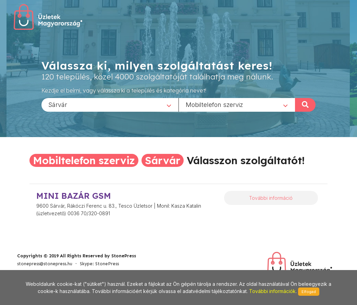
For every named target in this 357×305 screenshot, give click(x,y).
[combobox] (109, 104)
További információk (272, 291)
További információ (271, 198)
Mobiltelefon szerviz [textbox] (214, 104)
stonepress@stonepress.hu (44, 263)
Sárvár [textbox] (57, 104)
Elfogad (308, 291)
